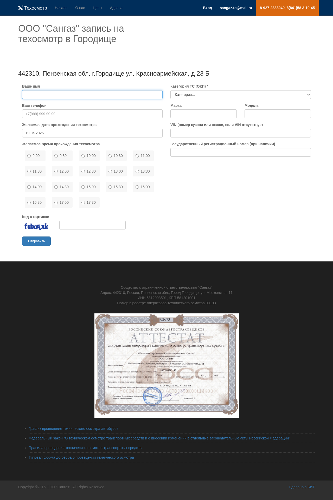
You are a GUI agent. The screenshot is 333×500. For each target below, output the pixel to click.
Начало (61, 8)
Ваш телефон (34, 105)
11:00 (143, 156)
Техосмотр (32, 8)
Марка (176, 105)
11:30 (34, 171)
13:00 (115, 171)
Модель (252, 105)
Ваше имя (31, 86)
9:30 (60, 156)
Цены (97, 8)
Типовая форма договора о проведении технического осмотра (81, 457)
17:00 (61, 202)
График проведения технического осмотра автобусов (73, 428)
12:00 (61, 171)
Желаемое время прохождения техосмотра (61, 144)
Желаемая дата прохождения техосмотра (59, 125)
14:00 (34, 187)
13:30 (143, 171)
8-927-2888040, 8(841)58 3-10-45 (287, 8)
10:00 (88, 156)
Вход (207, 8)
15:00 (88, 187)
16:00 (143, 187)
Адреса (116, 8)
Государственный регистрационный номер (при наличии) (222, 144)
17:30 (88, 202)
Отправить (36, 241)
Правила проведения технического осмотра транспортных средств (85, 448)
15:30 (115, 187)
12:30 (88, 171)
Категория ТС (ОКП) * (189, 86)
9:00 (33, 156)
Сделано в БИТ (302, 487)
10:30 (115, 156)
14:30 (61, 187)
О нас (80, 8)
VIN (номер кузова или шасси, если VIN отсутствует (216, 125)
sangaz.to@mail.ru (236, 8)
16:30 (34, 202)
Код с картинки (35, 217)
